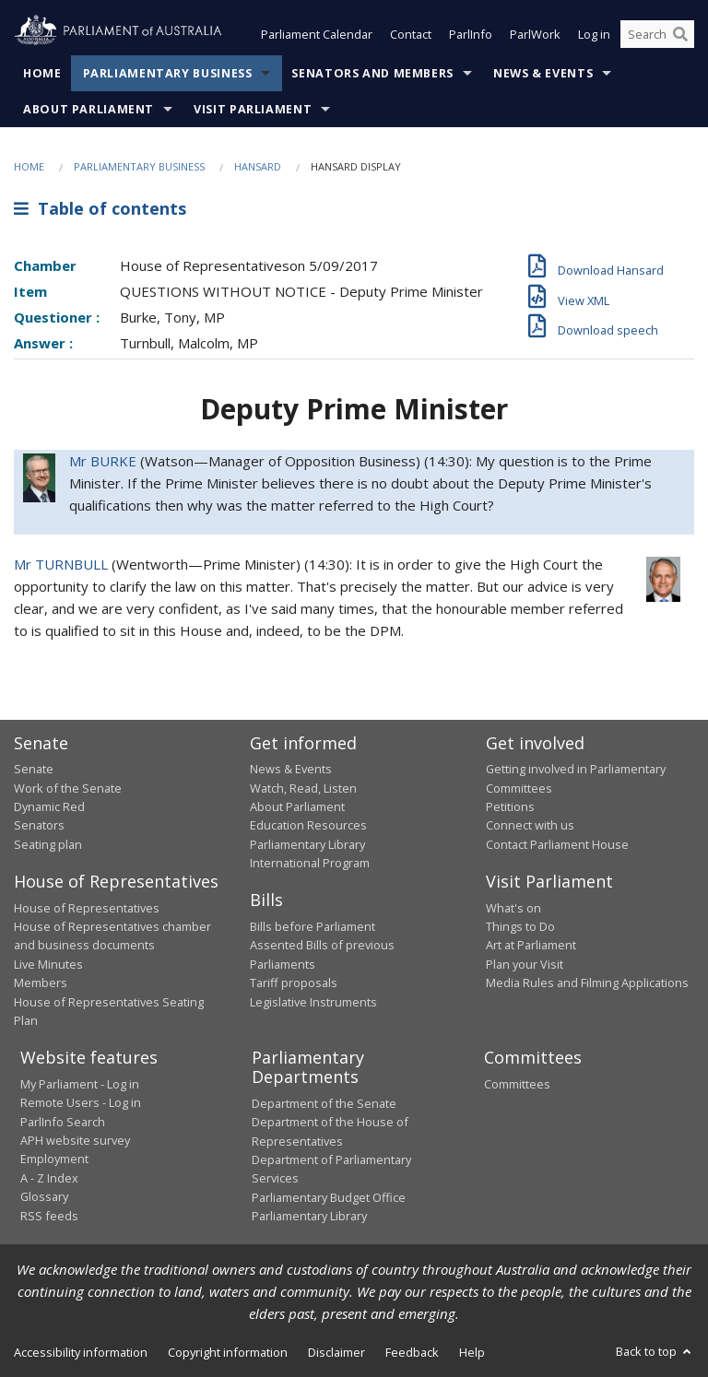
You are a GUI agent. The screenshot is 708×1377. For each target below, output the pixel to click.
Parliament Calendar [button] (316, 35)
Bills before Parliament (312, 926)
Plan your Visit (524, 964)
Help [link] (472, 1352)
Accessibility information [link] (81, 1352)
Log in (594, 35)
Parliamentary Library (307, 844)
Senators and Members (372, 73)
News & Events (543, 73)
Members (40, 983)
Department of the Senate (324, 1103)
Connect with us (530, 826)
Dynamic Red (49, 806)
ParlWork (535, 35)
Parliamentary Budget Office (329, 1197)
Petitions (510, 806)
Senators (39, 826)
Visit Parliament (253, 109)
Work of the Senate (68, 788)
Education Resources (308, 826)
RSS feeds (49, 1215)
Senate (33, 769)
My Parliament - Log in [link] (79, 1084)
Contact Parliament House (557, 844)
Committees (517, 1084)
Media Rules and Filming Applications (587, 983)
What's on (513, 908)
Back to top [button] (655, 1351)
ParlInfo (470, 35)
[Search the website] (657, 35)
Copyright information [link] (228, 1352)
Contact (410, 35)
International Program (310, 863)
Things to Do (520, 926)
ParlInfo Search (62, 1121)
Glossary (44, 1197)
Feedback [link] (412, 1352)
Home (42, 73)
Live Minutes (48, 964)
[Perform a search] (680, 35)
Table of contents (100, 209)
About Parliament (88, 109)
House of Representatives (86, 908)
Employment (54, 1159)
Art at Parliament (531, 945)
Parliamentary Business (168, 73)
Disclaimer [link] (336, 1352)
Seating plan (48, 844)
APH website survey (75, 1140)
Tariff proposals (293, 983)
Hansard (257, 166)
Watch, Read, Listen (303, 788)
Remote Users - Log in (80, 1103)
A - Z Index (49, 1178)
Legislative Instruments (313, 1002)
